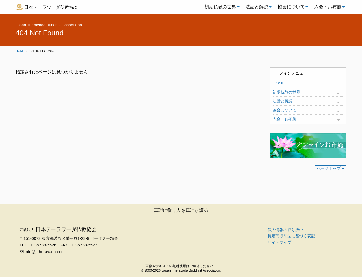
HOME (279, 83)
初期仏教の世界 (220, 6)
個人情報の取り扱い (285, 229)
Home (20, 50)
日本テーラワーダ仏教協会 (51, 7)
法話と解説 (256, 6)
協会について (291, 6)
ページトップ (329, 168)
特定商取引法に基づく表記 (291, 236)
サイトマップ (279, 242)
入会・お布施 (327, 6)
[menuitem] (220, 6)
